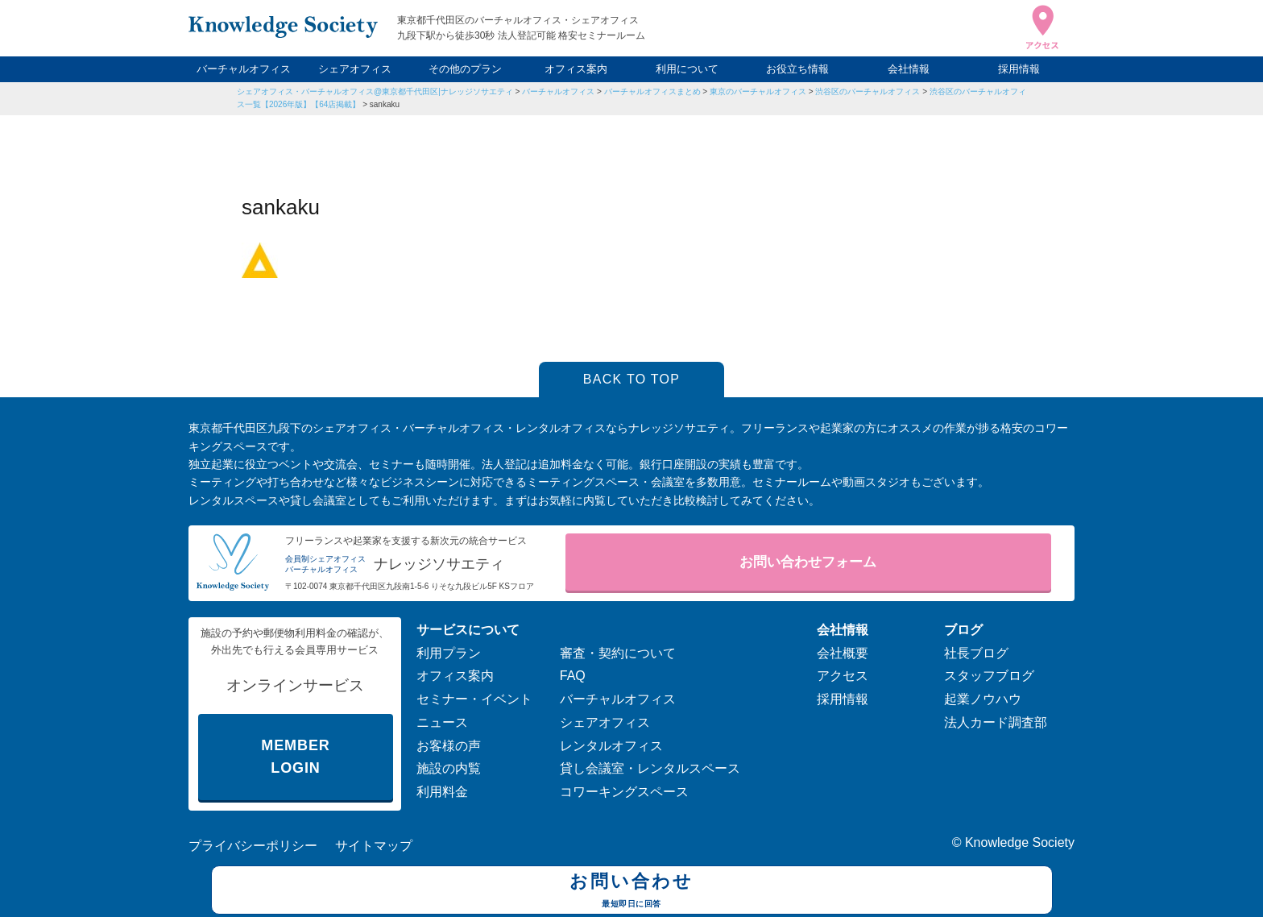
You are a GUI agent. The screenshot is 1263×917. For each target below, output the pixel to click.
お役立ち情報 (797, 69)
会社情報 (909, 69)
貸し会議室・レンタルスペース (650, 768)
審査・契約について (618, 653)
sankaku (385, 104)
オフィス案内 (576, 69)
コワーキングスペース (624, 792)
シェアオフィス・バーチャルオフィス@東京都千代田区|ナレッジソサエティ (375, 91)
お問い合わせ (632, 892)
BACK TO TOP (632, 379)
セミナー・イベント (474, 699)
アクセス (842, 676)
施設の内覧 (448, 768)
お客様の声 (448, 746)
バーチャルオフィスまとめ (652, 91)
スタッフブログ (989, 676)
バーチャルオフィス (244, 69)
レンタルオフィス (611, 746)
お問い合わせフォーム (807, 562)
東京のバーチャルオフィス (758, 91)
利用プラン (448, 653)
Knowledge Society (1020, 842)
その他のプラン (465, 69)
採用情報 (1019, 69)
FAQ (573, 676)
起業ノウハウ (982, 699)
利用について (687, 69)
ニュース (442, 722)
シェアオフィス (354, 69)
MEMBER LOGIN (295, 757)
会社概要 (842, 653)
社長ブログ (976, 653)
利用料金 (442, 792)
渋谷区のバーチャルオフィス (867, 91)
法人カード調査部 (995, 722)
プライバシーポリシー (252, 846)
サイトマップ (373, 846)
